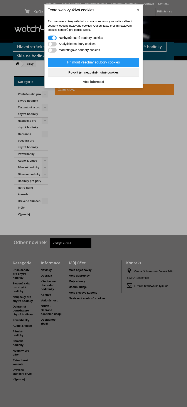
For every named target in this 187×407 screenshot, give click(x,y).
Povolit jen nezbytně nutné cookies (93, 72)
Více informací (93, 82)
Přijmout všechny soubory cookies (93, 62)
